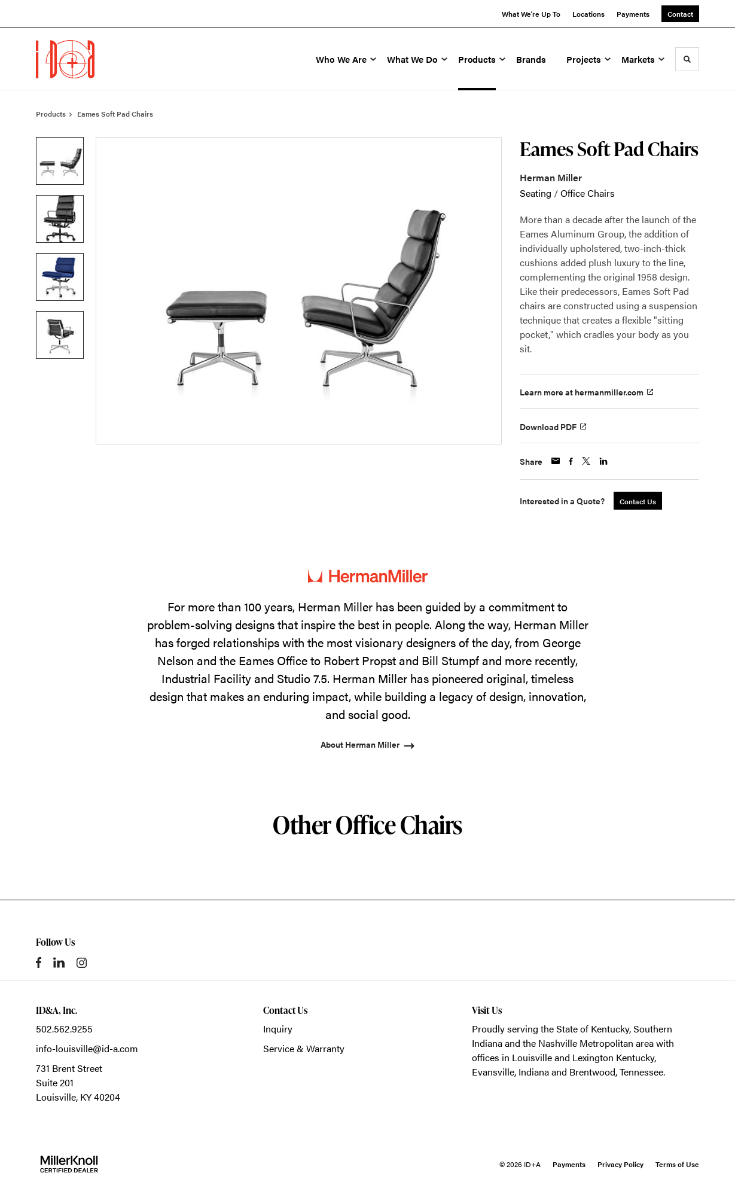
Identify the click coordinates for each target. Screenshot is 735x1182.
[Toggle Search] (687, 59)
